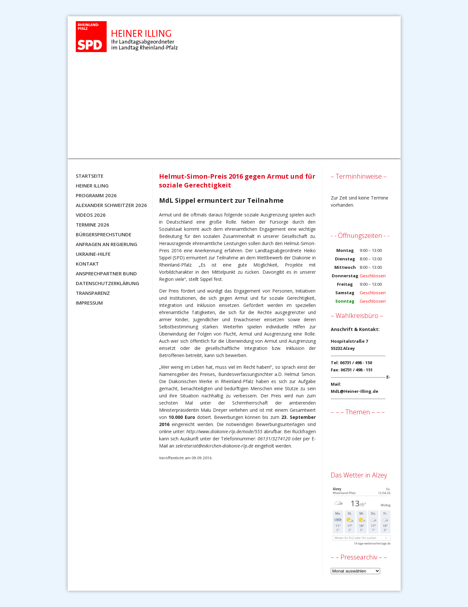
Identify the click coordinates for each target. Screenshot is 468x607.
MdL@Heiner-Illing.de (354, 391)
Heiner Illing (92, 185)
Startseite (89, 175)
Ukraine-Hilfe (93, 254)
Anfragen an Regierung (106, 244)
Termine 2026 (92, 224)
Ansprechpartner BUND (106, 273)
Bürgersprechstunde (103, 234)
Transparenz (93, 293)
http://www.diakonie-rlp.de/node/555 (224, 431)
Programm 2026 (96, 195)
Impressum (89, 302)
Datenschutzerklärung (107, 283)
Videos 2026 (91, 215)
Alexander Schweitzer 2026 (111, 205)
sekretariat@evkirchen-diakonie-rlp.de (214, 446)
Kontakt (87, 263)
